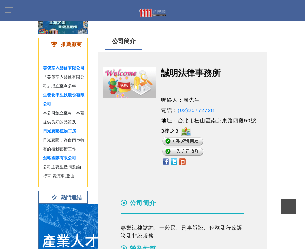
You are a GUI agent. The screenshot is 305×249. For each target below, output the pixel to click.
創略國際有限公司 (59, 158)
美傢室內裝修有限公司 (63, 68)
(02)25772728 (196, 110)
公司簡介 (124, 41)
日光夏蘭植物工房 (59, 131)
